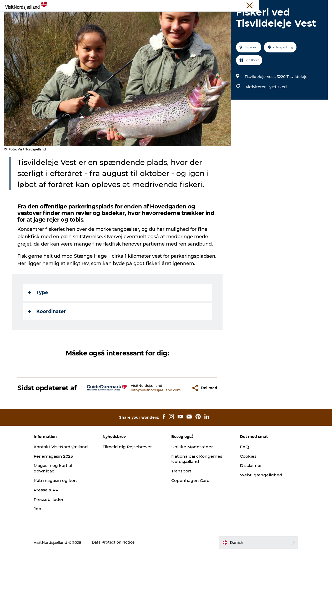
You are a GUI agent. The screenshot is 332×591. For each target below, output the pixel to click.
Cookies (244, 488)
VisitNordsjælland (227, 5)
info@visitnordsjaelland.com (140, 419)
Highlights (118, 16)
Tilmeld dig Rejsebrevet (132, 479)
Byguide (179, 16)
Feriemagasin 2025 (62, 494)
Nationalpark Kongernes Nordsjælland (197, 491)
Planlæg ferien (209, 16)
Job (45, 546)
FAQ (240, 479)
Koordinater (47, 336)
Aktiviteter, (256, 112)
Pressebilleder (57, 537)
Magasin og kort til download (62, 506)
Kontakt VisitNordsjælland (61, 482)
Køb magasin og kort (64, 518)
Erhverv (252, 5)
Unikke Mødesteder (294, 5)
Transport (181, 503)
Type (38, 317)
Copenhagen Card (191, 513)
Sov (159, 16)
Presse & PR (55, 528)
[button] (175, 416)
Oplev (142, 16)
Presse (268, 5)
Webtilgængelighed (257, 507)
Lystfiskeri (276, 112)
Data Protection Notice (122, 580)
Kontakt (320, 5)
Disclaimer (247, 498)
